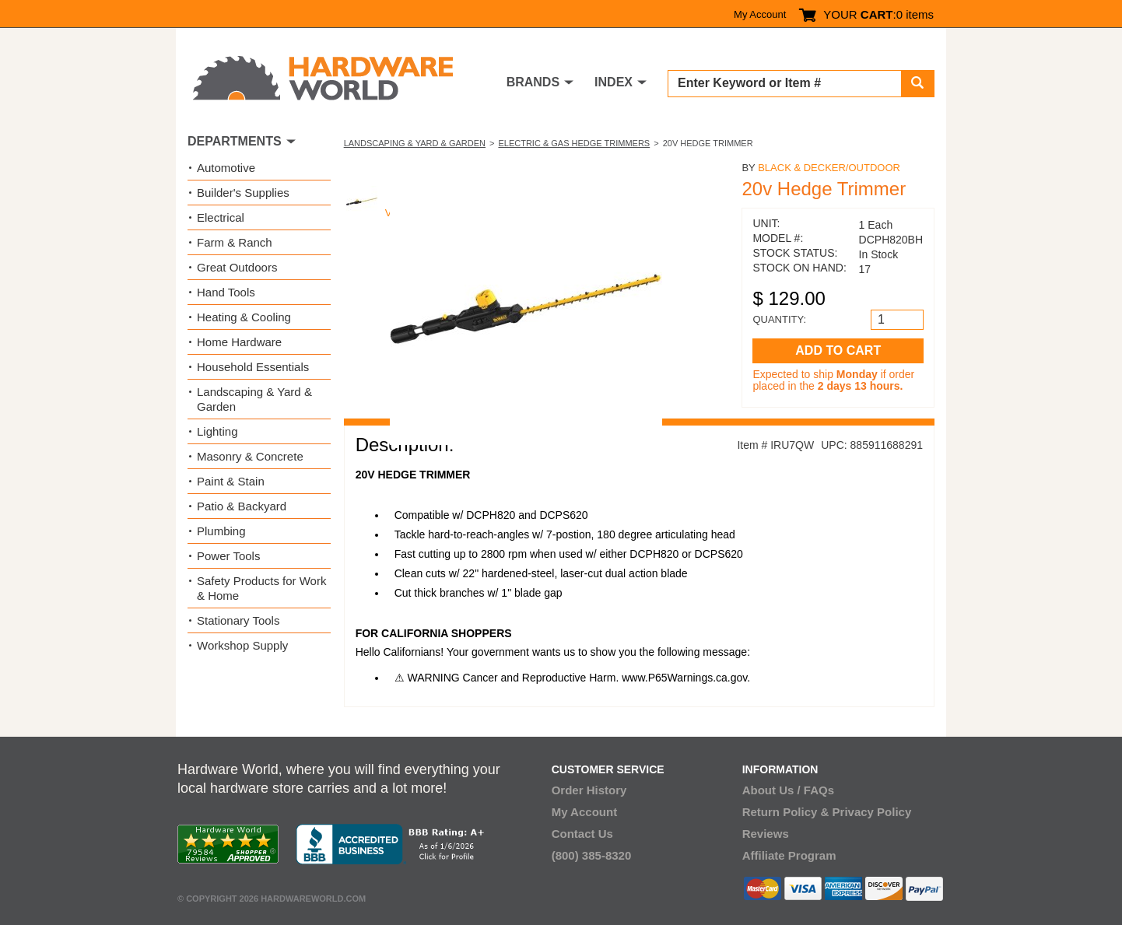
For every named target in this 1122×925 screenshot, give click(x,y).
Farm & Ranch (234, 242)
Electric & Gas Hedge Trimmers (574, 143)
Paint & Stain (231, 481)
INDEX (613, 82)
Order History (589, 790)
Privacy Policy (872, 811)
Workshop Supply (242, 645)
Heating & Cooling (244, 317)
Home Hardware (239, 342)
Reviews (765, 833)
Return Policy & (785, 811)
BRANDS (533, 82)
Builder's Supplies (243, 192)
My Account (760, 14)
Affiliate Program (789, 855)
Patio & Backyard (241, 506)
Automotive (226, 167)
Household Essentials (253, 366)
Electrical (220, 217)
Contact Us (582, 833)
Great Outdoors (237, 267)
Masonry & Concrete (250, 456)
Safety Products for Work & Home (261, 588)
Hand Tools (226, 292)
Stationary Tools (238, 620)
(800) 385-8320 (592, 855)
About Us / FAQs (788, 790)
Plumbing (221, 531)
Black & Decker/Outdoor (829, 167)
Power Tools (228, 555)
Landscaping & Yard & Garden (415, 143)
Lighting (217, 431)
